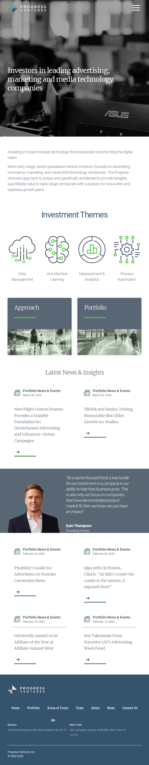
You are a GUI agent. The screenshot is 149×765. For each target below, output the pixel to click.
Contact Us (130, 708)
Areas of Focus (57, 708)
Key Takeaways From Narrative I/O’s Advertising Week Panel (108, 642)
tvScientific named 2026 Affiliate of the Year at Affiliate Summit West (36, 642)
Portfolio (33, 708)
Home (15, 708)
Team (79, 708)
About (95, 708)
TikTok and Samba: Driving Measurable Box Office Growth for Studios (108, 415)
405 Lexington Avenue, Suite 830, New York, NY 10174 (98, 730)
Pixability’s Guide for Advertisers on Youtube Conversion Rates (35, 574)
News (111, 708)
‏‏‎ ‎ (14, 452)
